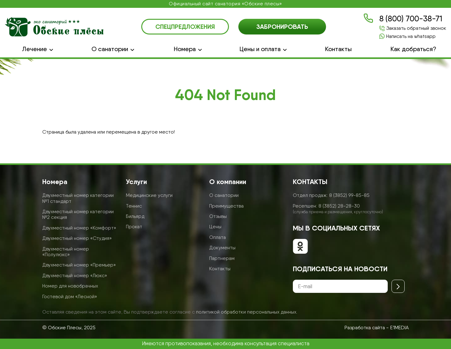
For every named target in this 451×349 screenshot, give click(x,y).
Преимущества (226, 206)
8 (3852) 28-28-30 (339, 206)
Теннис (134, 206)
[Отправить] (398, 286)
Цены (215, 227)
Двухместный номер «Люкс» (74, 275)
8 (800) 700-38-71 (410, 18)
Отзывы (218, 216)
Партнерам (222, 258)
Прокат (134, 227)
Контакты (338, 49)
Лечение (34, 49)
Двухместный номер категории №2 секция (78, 214)
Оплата (217, 237)
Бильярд (135, 216)
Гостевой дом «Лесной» (69, 296)
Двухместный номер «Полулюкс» (65, 251)
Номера (185, 49)
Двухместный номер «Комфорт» (79, 228)
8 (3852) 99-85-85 (349, 195)
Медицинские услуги (149, 195)
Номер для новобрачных (70, 286)
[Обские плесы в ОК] (300, 247)
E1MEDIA (399, 327)
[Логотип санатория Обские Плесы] (54, 26)
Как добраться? (413, 49)
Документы (222, 248)
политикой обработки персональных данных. (246, 312)
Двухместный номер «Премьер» (79, 265)
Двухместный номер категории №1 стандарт (78, 198)
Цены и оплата (260, 49)
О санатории (109, 49)
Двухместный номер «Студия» (77, 238)
